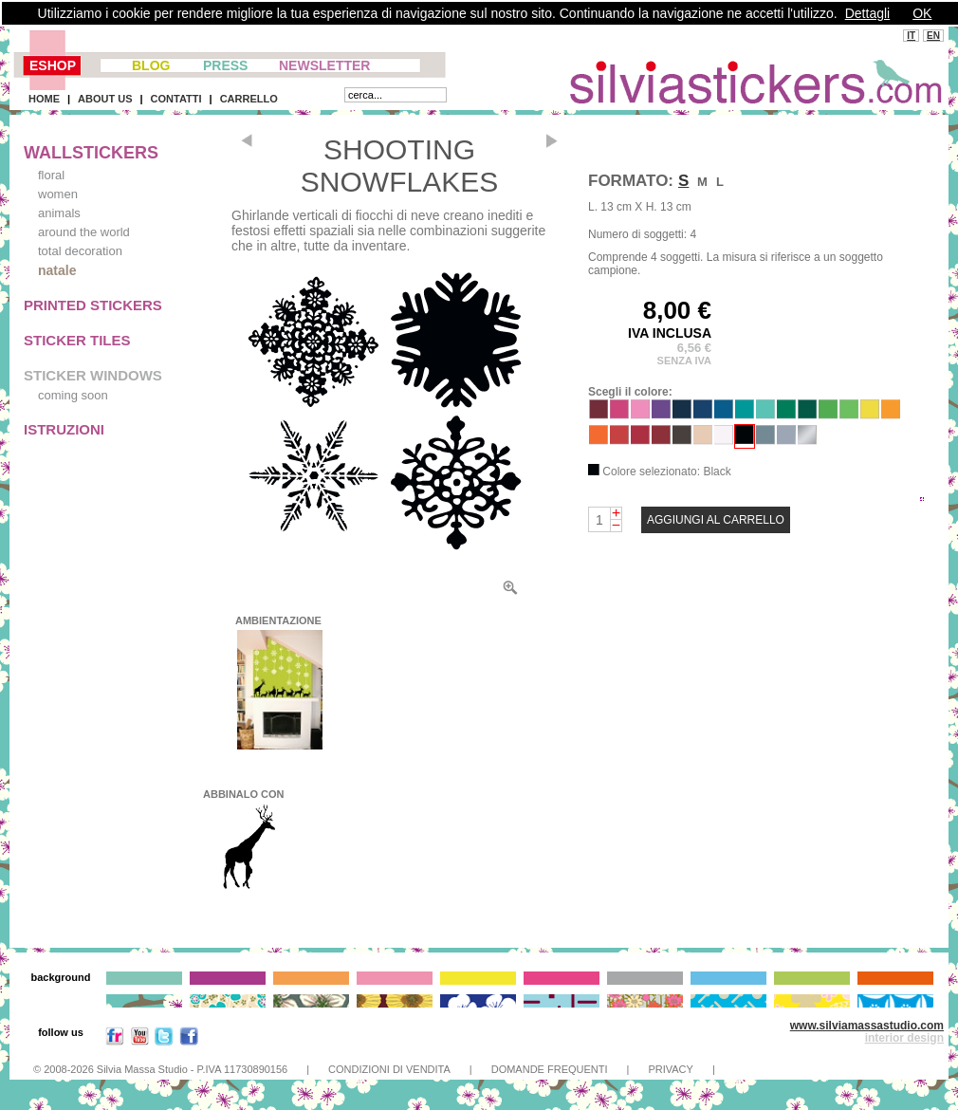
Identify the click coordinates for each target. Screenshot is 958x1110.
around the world (84, 232)
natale (57, 270)
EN (933, 35)
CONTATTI (176, 98)
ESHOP (52, 65)
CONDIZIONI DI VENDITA (389, 1069)
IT (911, 35)
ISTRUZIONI (64, 429)
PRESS (225, 65)
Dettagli (867, 13)
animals (59, 213)
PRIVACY (670, 1069)
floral (51, 175)
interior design (904, 1038)
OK (921, 13)
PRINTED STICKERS (93, 305)
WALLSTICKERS (91, 152)
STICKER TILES (77, 340)
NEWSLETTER (324, 65)
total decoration (80, 251)
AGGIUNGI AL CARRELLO (715, 520)
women (58, 194)
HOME (44, 98)
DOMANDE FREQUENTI (549, 1069)
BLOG (151, 65)
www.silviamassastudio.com (867, 1025)
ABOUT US (105, 98)
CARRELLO (249, 98)
